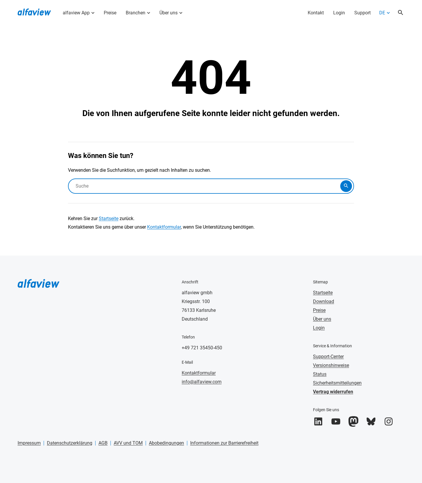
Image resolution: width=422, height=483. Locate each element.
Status (319, 374)
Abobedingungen (166, 443)
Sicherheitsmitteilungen (337, 383)
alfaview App (76, 13)
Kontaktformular (164, 227)
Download (323, 301)
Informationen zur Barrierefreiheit (224, 443)
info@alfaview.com (202, 382)
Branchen (135, 13)
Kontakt (316, 13)
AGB (103, 443)
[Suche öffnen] (400, 13)
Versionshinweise (331, 365)
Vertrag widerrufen (333, 391)
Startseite (108, 218)
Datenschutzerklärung (69, 443)
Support (362, 13)
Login (339, 13)
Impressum (29, 443)
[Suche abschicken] (346, 186)
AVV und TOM (128, 443)
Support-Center (328, 356)
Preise (110, 13)
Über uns (168, 13)
